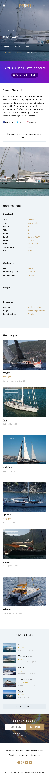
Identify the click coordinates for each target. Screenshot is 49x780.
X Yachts (5, 566)
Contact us (35, 755)
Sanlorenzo (21, 674)
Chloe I (21, 667)
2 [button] (25, 191)
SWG (20, 644)
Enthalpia (7, 467)
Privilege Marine (8, 613)
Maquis (6, 561)
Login (43, 6)
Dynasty (7, 514)
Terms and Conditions (34, 750)
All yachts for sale (24, 706)
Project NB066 (25, 679)
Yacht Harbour (25, 6)
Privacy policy (24, 755)
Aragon (6, 372)
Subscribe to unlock (25, 74)
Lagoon (6, 46)
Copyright (13, 755)
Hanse (5, 523)
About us (19, 750)
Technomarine (25, 656)
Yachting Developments (10, 381)
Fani (5, 420)
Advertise (10, 750)
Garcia (4, 424)
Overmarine (22, 662)
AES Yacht (21, 685)
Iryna (20, 691)
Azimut (20, 650)
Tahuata (7, 609)
